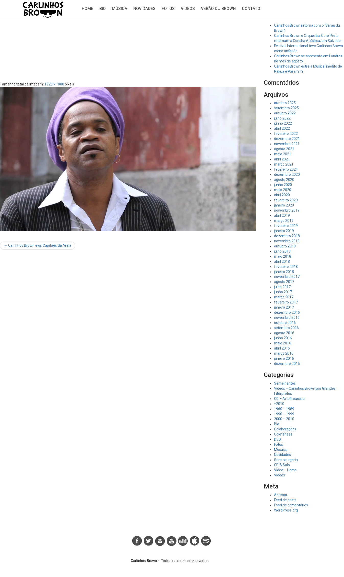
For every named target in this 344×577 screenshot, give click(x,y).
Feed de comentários (291, 505)
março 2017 (283, 297)
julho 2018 (282, 251)
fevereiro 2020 (286, 200)
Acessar (280, 495)
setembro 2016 (286, 328)
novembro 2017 (287, 277)
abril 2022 (282, 128)
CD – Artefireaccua (289, 399)
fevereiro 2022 (286, 134)
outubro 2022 (285, 113)
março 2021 (283, 164)
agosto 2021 (284, 149)
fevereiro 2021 (286, 169)
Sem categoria (286, 460)
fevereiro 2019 (286, 226)
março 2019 (283, 221)
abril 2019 (282, 215)
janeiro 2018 (284, 272)
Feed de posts (285, 500)
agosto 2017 (284, 282)
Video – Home (285, 470)
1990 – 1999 (284, 414)
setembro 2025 (286, 108)
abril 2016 (282, 348)
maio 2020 (282, 190)
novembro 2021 (287, 144)
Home (87, 8)
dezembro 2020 (287, 174)
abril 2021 (282, 159)
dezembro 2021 (287, 139)
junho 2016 (283, 338)
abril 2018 (282, 261)
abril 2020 (282, 195)
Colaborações (285, 429)
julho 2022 (282, 118)
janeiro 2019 (284, 231)
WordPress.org (286, 510)
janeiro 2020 (284, 205)
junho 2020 (283, 185)
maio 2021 (282, 154)
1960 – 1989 (284, 409)
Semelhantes (285, 383)
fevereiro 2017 (286, 302)
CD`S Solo (282, 465)
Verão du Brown (218, 8)
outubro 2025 (285, 103)
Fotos (168, 8)
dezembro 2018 (287, 236)
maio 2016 (282, 343)
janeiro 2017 (284, 307)
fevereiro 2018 (286, 267)
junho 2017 (283, 292)
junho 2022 (283, 123)
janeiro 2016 (284, 358)
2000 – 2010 (284, 419)
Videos (188, 8)
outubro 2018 (285, 246)
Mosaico (281, 450)
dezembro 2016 (287, 312)
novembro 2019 (287, 210)
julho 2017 (282, 287)
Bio (102, 8)
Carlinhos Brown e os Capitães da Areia (37, 245)
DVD (277, 439)
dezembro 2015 (287, 364)
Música (119, 8)
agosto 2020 (284, 180)
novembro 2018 (287, 241)
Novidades (144, 8)
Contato (251, 8)
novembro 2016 (287, 317)
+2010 (279, 404)
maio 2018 (282, 256)
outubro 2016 (285, 323)
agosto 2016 (284, 333)
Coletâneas (283, 434)
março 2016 (283, 353)
